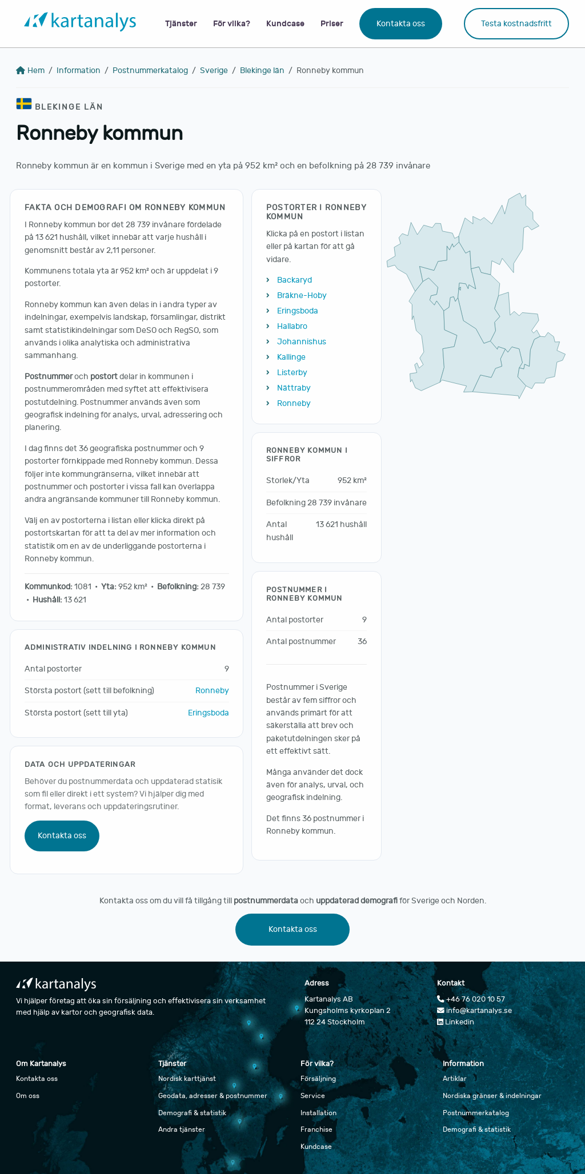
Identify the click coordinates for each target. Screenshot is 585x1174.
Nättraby (294, 388)
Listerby (292, 372)
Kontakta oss (400, 24)
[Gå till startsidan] (80, 24)
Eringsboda (208, 713)
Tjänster (181, 24)
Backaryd (294, 280)
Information (79, 70)
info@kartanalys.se (474, 1011)
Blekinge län (262, 70)
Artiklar (455, 1079)
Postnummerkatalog (150, 70)
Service (312, 1096)
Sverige (214, 70)
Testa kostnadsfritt (516, 24)
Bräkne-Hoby (302, 295)
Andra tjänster (181, 1129)
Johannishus (301, 342)
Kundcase (285, 24)
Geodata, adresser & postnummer (212, 1096)
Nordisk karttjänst (187, 1079)
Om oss (27, 1096)
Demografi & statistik (192, 1113)
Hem (30, 70)
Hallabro (292, 326)
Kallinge (291, 357)
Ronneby (212, 690)
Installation (318, 1113)
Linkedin (455, 1022)
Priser (331, 24)
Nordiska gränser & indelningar (492, 1096)
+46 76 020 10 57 (471, 999)
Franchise (316, 1129)
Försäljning (318, 1079)
